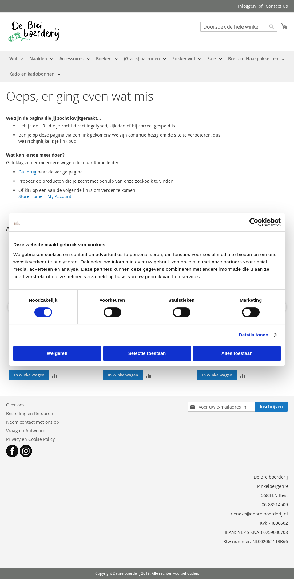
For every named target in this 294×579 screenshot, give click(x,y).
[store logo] (33, 31)
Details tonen (253, 334)
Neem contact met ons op (32, 422)
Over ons (15, 405)
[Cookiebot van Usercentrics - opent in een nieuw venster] (254, 222)
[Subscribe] (271, 407)
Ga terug (27, 172)
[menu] (147, 66)
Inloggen (247, 6)
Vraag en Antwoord (26, 430)
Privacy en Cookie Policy (30, 439)
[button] (54, 375)
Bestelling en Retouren (29, 413)
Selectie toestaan (147, 353)
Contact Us (277, 6)
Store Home (30, 196)
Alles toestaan (237, 353)
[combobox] (238, 27)
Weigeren (57, 353)
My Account (59, 196)
